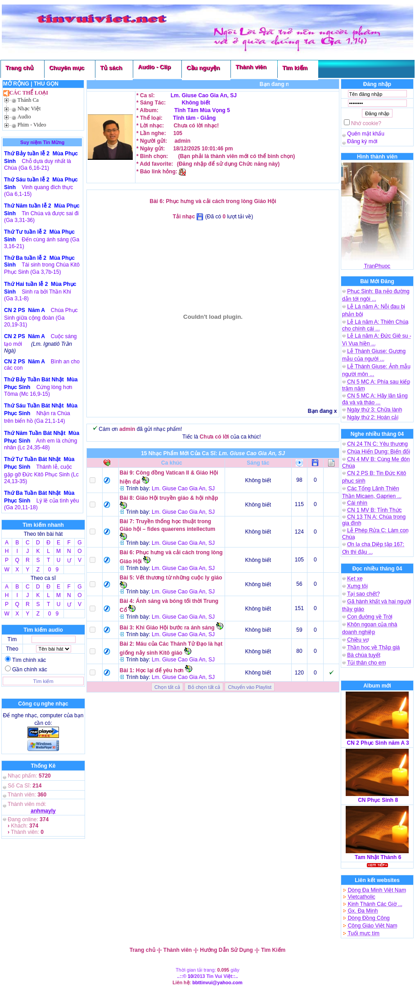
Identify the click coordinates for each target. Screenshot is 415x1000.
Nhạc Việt (29, 108)
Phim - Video (32, 125)
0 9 (53, 569)
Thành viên (250, 66)
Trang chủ (19, 67)
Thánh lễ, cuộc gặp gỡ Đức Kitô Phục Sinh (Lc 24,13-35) (41, 474)
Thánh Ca (28, 100)
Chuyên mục (66, 67)
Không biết (196, 103)
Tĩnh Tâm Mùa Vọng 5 (201, 110)
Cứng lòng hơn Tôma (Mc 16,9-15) (38, 390)
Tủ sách (111, 67)
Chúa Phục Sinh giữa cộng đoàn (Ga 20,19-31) (41, 317)
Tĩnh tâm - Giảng (194, 118)
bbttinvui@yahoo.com (217, 982)
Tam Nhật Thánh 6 (378, 857)
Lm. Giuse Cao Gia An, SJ (204, 95)
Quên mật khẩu (365, 134)
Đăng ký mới (362, 141)
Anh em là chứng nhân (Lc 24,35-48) (40, 444)
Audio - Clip (154, 66)
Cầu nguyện (203, 67)
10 (190, 976)
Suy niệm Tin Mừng (42, 142)
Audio (24, 116)
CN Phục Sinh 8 (378, 800)
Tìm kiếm (294, 67)
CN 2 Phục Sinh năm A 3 (378, 743)
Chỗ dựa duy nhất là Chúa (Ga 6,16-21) (37, 164)
